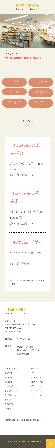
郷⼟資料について (12, 395)
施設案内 (8, 382)
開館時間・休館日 (38, 382)
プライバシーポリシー (39, 391)
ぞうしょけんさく (14, 103)
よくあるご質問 (37, 377)
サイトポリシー (37, 395)
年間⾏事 (34, 368)
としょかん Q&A (41, 82)
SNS (32, 373)
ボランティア (10, 400)
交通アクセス (36, 386)
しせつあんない (41, 93)
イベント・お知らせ (13, 368)
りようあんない (14, 82)
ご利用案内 (9, 386)
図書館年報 (9, 409)
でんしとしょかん (41, 103)
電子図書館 (9, 377)
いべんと (14, 92)
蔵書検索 (8, 373)
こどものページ (11, 391)
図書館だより (10, 404)
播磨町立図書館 (27, 7)
